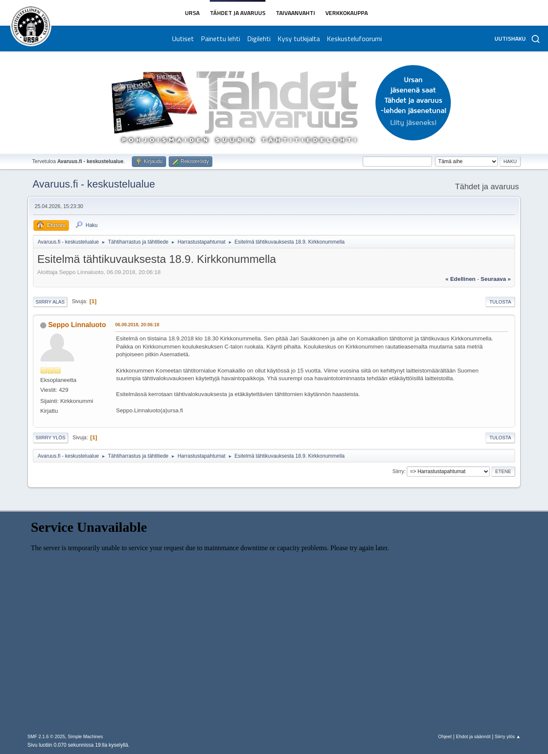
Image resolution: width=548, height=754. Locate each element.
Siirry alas (50, 301)
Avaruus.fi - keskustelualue (94, 184)
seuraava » (496, 279)
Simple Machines (85, 736)
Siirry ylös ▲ (508, 736)
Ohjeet (445, 736)
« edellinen (460, 279)
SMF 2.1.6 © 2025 (46, 736)
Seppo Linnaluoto (77, 324)
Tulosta (500, 301)
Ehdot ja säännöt (473, 736)
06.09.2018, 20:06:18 (137, 324)
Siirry (398, 471)
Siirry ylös (51, 437)
